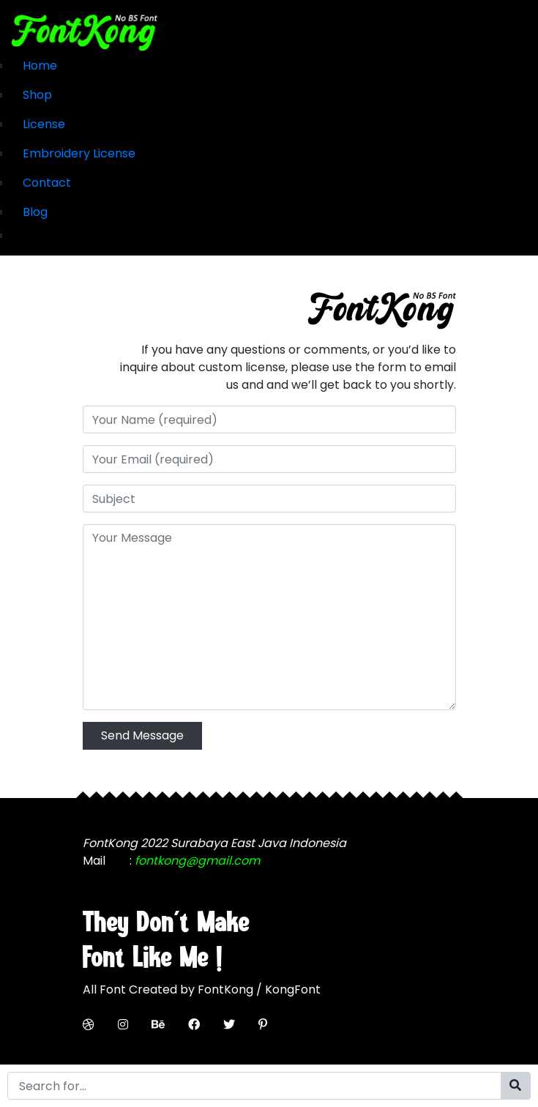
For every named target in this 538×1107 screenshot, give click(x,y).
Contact (47, 182)
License (44, 124)
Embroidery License (79, 153)
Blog (35, 212)
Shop (37, 94)
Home (40, 65)
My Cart (34, 235)
